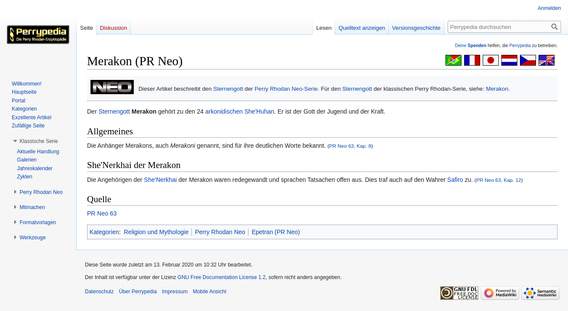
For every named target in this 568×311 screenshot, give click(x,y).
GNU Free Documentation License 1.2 (221, 277)
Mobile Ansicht (209, 292)
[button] (38, 141)
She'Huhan (259, 111)
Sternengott (228, 89)
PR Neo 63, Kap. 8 (350, 146)
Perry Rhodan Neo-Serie (286, 89)
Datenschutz (99, 292)
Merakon (497, 89)
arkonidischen (223, 111)
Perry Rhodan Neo (220, 231)
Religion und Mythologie (156, 231)
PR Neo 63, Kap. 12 (498, 180)
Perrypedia (520, 45)
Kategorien (104, 231)
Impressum (174, 292)
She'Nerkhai (160, 179)
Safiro (455, 179)
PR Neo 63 (101, 213)
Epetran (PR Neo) (276, 231)
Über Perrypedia (138, 292)
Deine (471, 45)
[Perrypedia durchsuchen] (504, 27)
